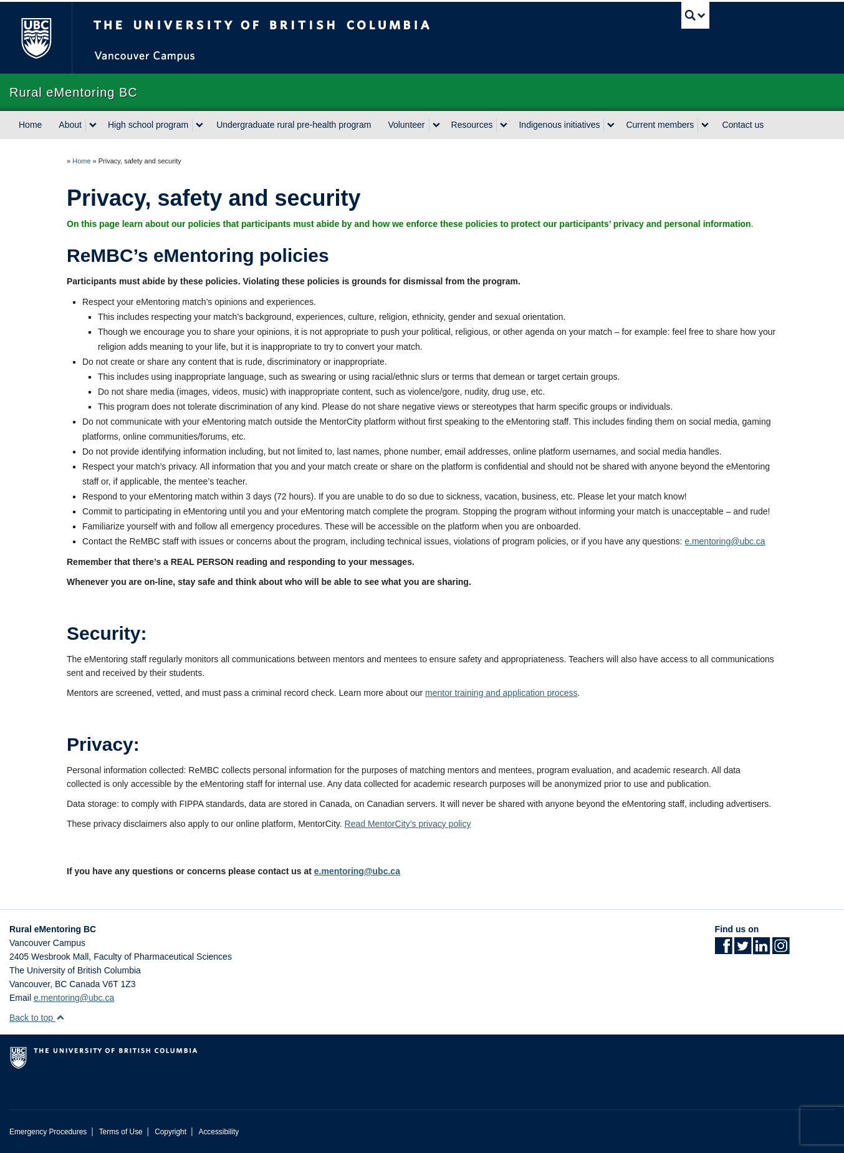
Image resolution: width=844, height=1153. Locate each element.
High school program (148, 125)
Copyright (170, 1131)
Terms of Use (121, 1131)
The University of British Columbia (36, 38)
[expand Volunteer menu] (436, 125)
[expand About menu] (92, 125)
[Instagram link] (780, 950)
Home (30, 125)
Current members (660, 125)
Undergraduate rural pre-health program (293, 125)
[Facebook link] (723, 950)
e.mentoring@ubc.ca (724, 541)
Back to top (37, 1018)
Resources (472, 125)
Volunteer (406, 125)
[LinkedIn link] (761, 950)
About (70, 125)
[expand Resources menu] (503, 125)
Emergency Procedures (48, 1131)
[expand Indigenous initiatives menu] (610, 125)
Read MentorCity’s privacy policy (408, 824)
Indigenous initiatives (559, 125)
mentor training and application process (501, 693)
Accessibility (218, 1131)
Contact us (743, 125)
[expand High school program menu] (199, 125)
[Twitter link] (742, 950)
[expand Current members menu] (705, 125)
